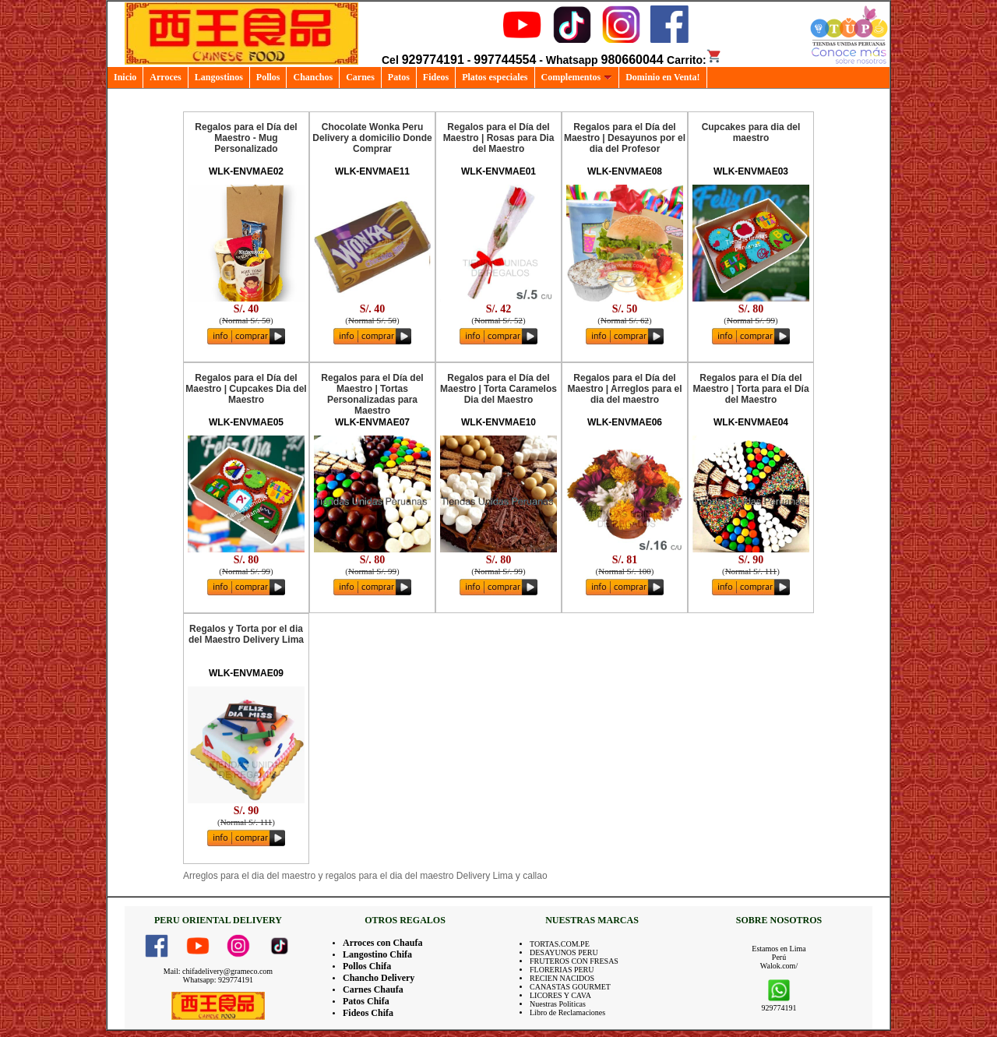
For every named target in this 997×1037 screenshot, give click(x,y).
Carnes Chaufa (373, 989)
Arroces (165, 77)
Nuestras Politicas (558, 1004)
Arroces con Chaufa (382, 942)
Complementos (577, 77)
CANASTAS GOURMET (570, 986)
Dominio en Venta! (662, 77)
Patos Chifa (366, 1001)
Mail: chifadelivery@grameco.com (218, 971)
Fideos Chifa (368, 1012)
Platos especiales (494, 77)
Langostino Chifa (377, 954)
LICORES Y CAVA (560, 995)
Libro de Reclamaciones (567, 1012)
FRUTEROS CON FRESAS (574, 961)
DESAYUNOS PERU (564, 952)
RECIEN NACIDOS (562, 978)
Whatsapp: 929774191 (218, 979)
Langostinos (219, 77)
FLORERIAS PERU (562, 969)
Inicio (125, 77)
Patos (399, 77)
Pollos (268, 77)
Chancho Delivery (378, 977)
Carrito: (694, 60)
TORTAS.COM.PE (560, 944)
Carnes (360, 77)
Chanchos (313, 77)
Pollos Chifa (367, 966)
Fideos (436, 77)
